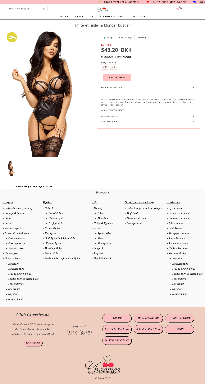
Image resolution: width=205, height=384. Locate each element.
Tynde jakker (104, 233)
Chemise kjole (56, 218)
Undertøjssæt (12, 253)
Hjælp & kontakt (117, 340)
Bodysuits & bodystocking (18, 208)
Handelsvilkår (148, 318)
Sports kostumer (177, 238)
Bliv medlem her (33, 343)
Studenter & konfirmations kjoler (62, 258)
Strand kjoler (52, 253)
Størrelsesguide (179, 318)
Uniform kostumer (178, 248)
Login (180, 329)
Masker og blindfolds (19, 273)
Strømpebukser (135, 223)
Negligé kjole (56, 223)
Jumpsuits (99, 248)
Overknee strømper (137, 218)
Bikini (101, 213)
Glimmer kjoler (53, 243)
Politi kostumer (177, 228)
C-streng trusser (17, 238)
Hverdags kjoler (53, 248)
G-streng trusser (17, 243)
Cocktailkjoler (52, 228)
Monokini (103, 218)
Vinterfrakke (104, 243)
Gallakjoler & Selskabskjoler (60, 238)
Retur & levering (117, 329)
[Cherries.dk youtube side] (82, 332)
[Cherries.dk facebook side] (69, 332)
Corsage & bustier (14, 213)
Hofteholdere (134, 213)
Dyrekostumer (176, 208)
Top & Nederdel (102, 258)
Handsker (13, 263)
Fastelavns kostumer (179, 213)
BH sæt (8, 218)
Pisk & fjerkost (16, 283)
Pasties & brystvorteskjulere (23, 278)
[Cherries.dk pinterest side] (89, 332)
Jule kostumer (176, 223)
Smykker (12, 294)
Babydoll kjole (56, 213)
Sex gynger (14, 288)
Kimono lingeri (13, 228)
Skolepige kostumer (179, 233)
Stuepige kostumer (178, 243)
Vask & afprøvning (148, 329)
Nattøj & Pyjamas (103, 223)
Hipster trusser (16, 248)
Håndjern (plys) (16, 268)
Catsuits (9, 223)
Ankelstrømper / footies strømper (144, 208)
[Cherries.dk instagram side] (75, 332)
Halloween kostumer (179, 218)
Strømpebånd (15, 299)
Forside (19, 186)
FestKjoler (50, 233)
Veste (100, 238)
